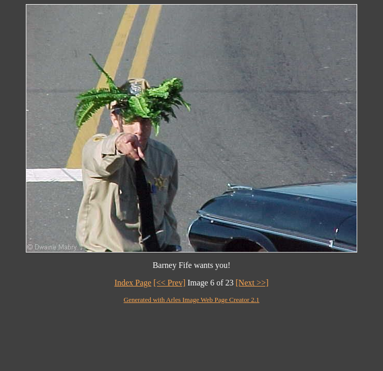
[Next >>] (252, 282)
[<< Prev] (169, 282)
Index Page (133, 282)
